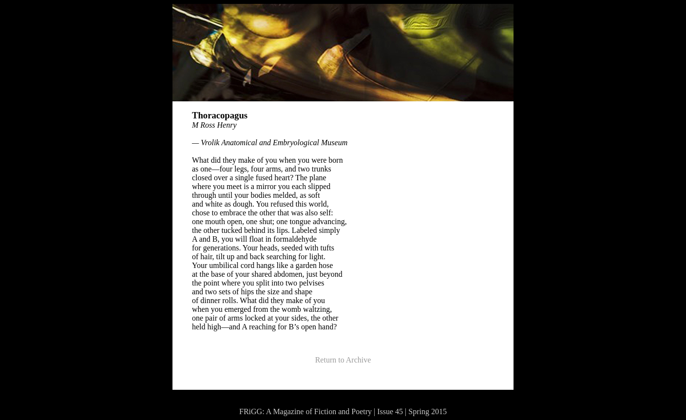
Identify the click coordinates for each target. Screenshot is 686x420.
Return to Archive (343, 360)
